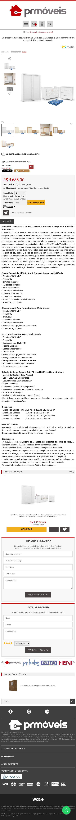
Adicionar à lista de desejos (17, 212)
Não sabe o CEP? (6, 168)
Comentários (38, 583)
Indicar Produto (22, 171)
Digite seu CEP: (6, 165)
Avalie (24, 52)
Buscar (72, 701)
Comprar (26, 529)
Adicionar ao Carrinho (54, 529)
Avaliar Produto (38, 650)
